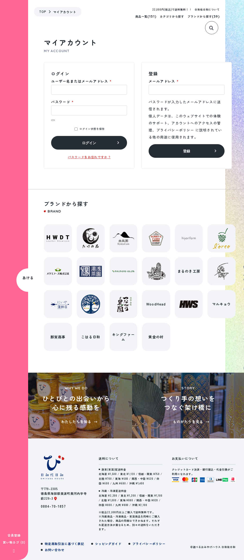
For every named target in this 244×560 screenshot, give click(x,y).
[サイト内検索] (213, 30)
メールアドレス (164, 81)
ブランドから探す (204, 16)
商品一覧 (145, 16)
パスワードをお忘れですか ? (89, 157)
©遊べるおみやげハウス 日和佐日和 (213, 547)
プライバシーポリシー (175, 129)
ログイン (89, 143)
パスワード (62, 101)
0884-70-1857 (53, 506)
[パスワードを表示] (53, 120)
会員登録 (14, 458)
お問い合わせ (54, 550)
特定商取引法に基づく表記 (64, 543)
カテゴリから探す (172, 16)
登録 (186, 151)
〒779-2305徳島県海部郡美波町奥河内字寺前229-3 (64, 494)
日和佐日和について (207, 9)
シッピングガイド (108, 543)
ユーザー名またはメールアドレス (81, 81)
